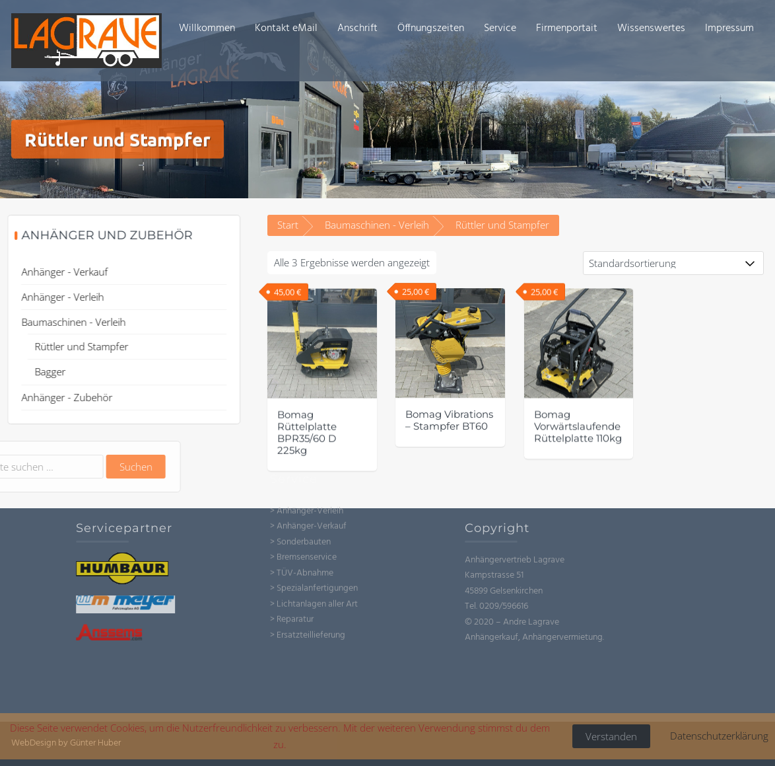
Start (287, 224)
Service (500, 28)
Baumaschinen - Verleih (377, 224)
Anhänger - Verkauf (52, 271)
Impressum (729, 28)
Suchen (77, 466)
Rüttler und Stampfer (69, 346)
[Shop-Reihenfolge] (673, 263)
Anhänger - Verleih (50, 296)
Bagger (37, 371)
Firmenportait (566, 28)
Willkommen (207, 28)
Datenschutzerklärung (719, 735)
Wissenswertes (651, 28)
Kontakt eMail (286, 28)
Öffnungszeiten (430, 28)
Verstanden (611, 736)
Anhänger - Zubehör (54, 397)
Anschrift (357, 28)
